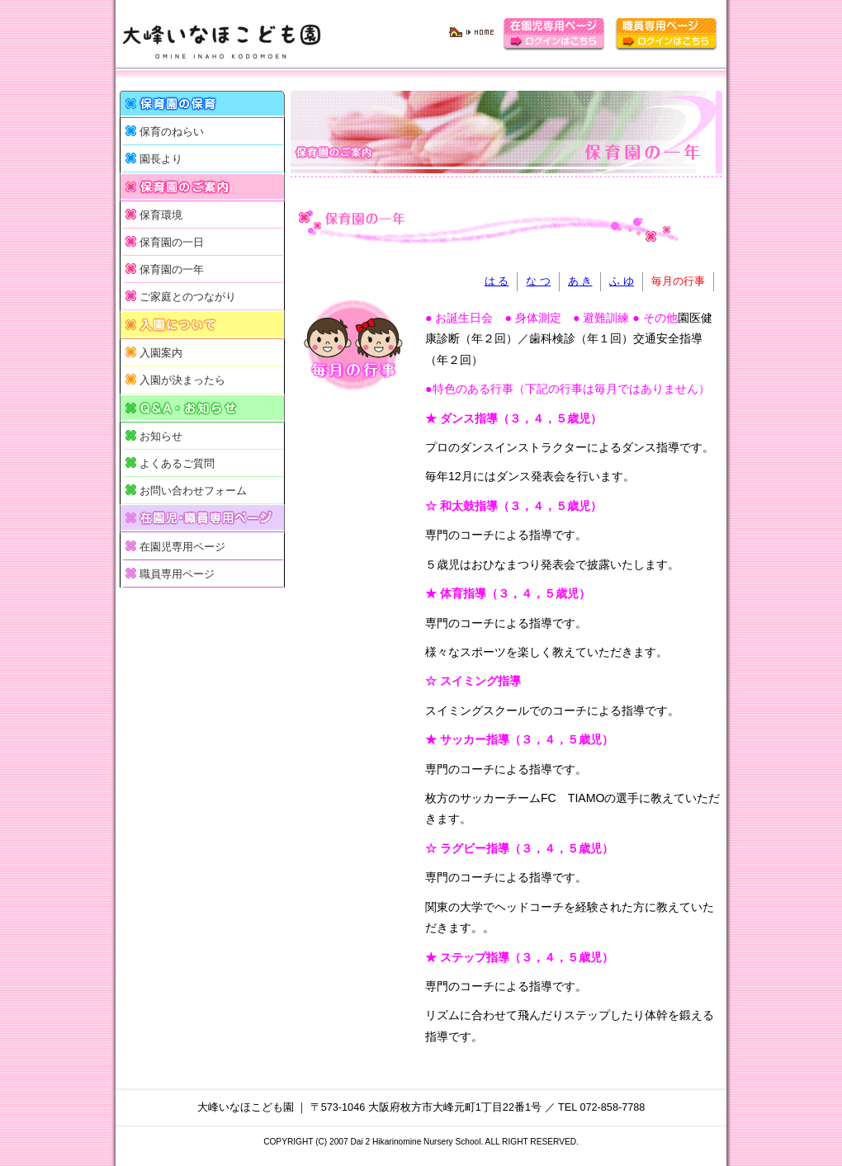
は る (497, 281)
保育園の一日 (172, 242)
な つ (538, 281)
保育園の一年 (172, 270)
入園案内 (161, 353)
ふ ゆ (621, 281)
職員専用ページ (177, 574)
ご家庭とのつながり (188, 297)
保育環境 (161, 215)
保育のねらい (172, 132)
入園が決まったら (182, 380)
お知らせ (161, 436)
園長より (161, 159)
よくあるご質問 (177, 464)
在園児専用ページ (182, 547)
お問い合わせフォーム (193, 491)
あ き (580, 281)
